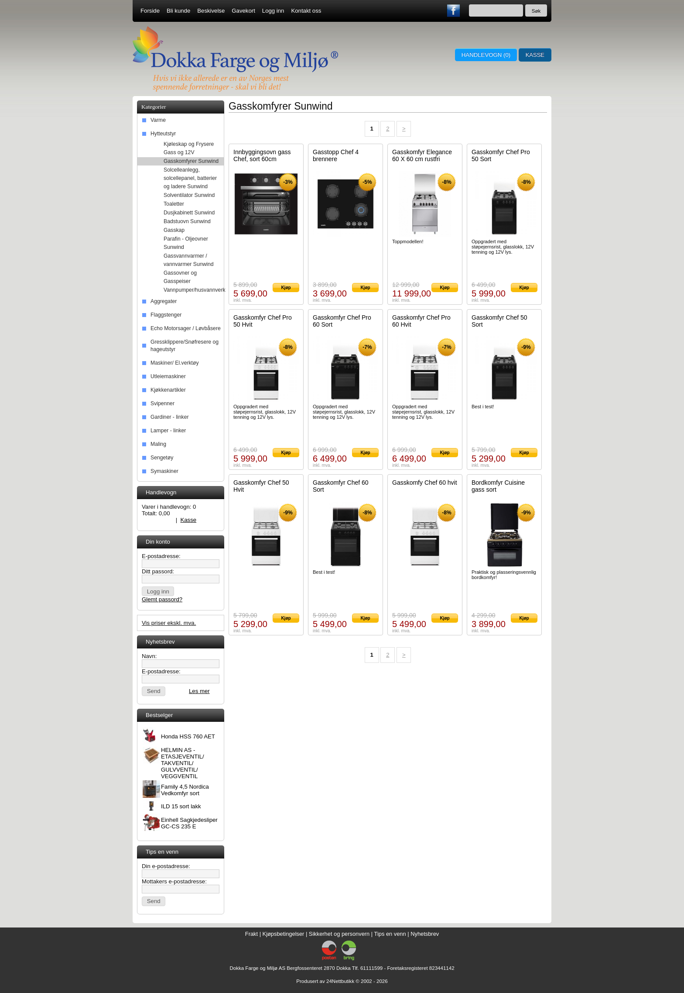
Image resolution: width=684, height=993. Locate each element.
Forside (150, 10)
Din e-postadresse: (166, 866)
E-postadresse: (161, 556)
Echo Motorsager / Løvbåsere (185, 328)
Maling (158, 444)
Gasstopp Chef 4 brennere (336, 155)
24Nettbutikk (340, 981)
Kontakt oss (306, 10)
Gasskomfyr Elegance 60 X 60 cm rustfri (422, 155)
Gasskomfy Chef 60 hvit (424, 482)
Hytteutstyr (163, 134)
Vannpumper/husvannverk (194, 290)
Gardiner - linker (169, 417)
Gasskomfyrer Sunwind (191, 161)
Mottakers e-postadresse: (174, 881)
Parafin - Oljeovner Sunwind (186, 243)
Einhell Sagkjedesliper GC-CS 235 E (189, 823)
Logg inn (273, 10)
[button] (158, 591)
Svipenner (162, 403)
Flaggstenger (165, 315)
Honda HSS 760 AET (188, 736)
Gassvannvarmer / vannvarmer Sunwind (189, 260)
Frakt (251, 934)
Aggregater (163, 301)
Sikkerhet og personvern (339, 934)
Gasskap (174, 230)
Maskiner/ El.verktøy (174, 363)
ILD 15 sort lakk (181, 806)
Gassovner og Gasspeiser (180, 277)
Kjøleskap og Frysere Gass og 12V (189, 148)
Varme (158, 120)
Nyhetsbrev (424, 934)
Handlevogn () (486, 55)
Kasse (535, 55)
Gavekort (243, 10)
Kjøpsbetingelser (283, 934)
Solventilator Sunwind (189, 195)
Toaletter (174, 204)
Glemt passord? (162, 599)
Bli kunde (178, 10)
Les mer (199, 691)
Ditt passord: (158, 571)
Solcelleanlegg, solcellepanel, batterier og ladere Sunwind (190, 178)
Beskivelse (211, 10)
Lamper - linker (168, 431)
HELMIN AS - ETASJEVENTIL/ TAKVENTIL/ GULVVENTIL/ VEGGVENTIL (182, 763)
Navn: (149, 656)
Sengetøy (161, 458)
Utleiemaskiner (168, 376)
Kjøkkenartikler (168, 390)
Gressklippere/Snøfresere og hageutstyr (184, 345)
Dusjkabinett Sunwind (189, 213)
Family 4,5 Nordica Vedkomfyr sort (185, 789)
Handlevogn (157, 520)
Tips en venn (390, 934)
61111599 (371, 968)
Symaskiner (164, 471)
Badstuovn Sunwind (187, 221)
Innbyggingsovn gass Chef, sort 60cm (262, 155)
